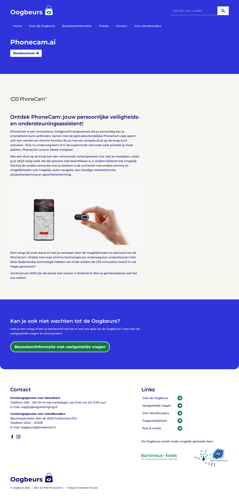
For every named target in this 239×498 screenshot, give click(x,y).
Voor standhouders (147, 26)
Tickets (104, 26)
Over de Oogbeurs (42, 26)
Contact (121, 26)
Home (17, 26)
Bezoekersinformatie (77, 26)
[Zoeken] (223, 10)
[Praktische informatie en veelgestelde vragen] (60, 347)
